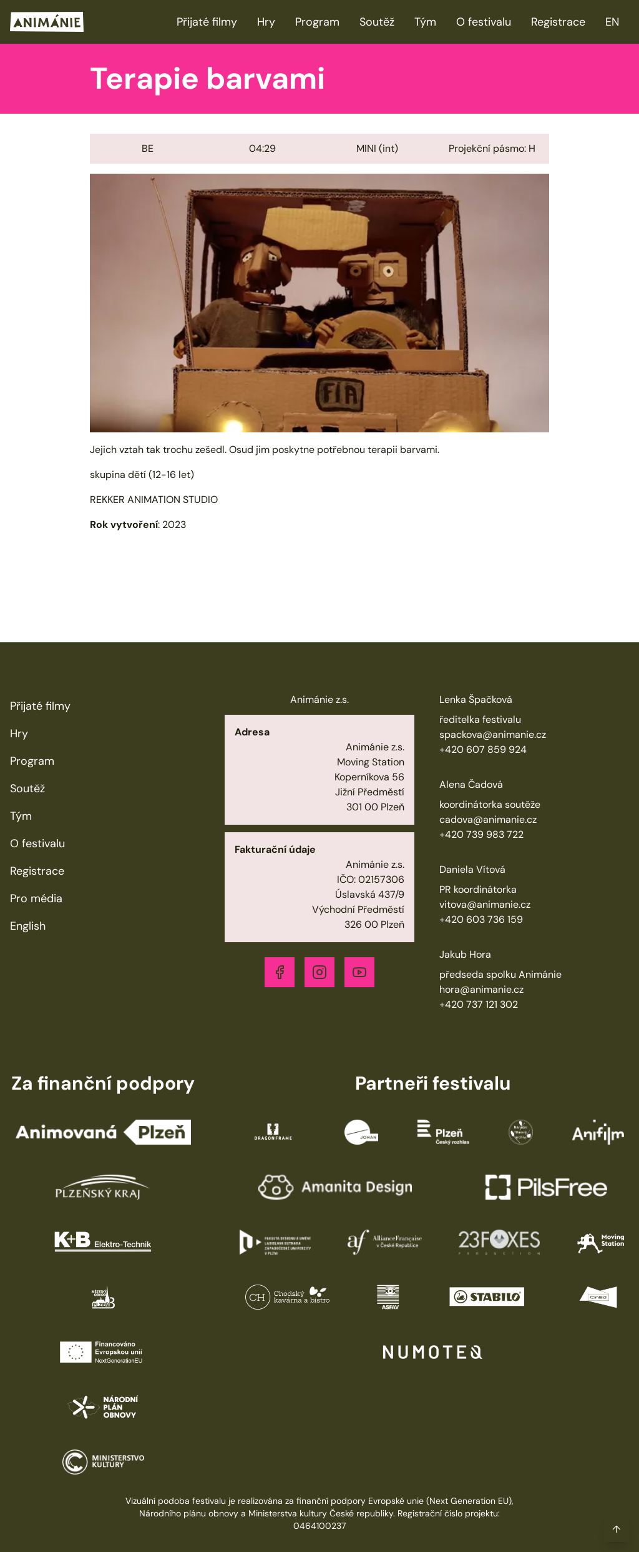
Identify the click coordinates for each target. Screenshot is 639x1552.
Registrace (558, 21)
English (28, 925)
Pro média (36, 898)
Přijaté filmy (207, 21)
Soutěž (376, 21)
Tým (425, 21)
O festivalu (483, 21)
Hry (266, 21)
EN (612, 21)
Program (317, 21)
